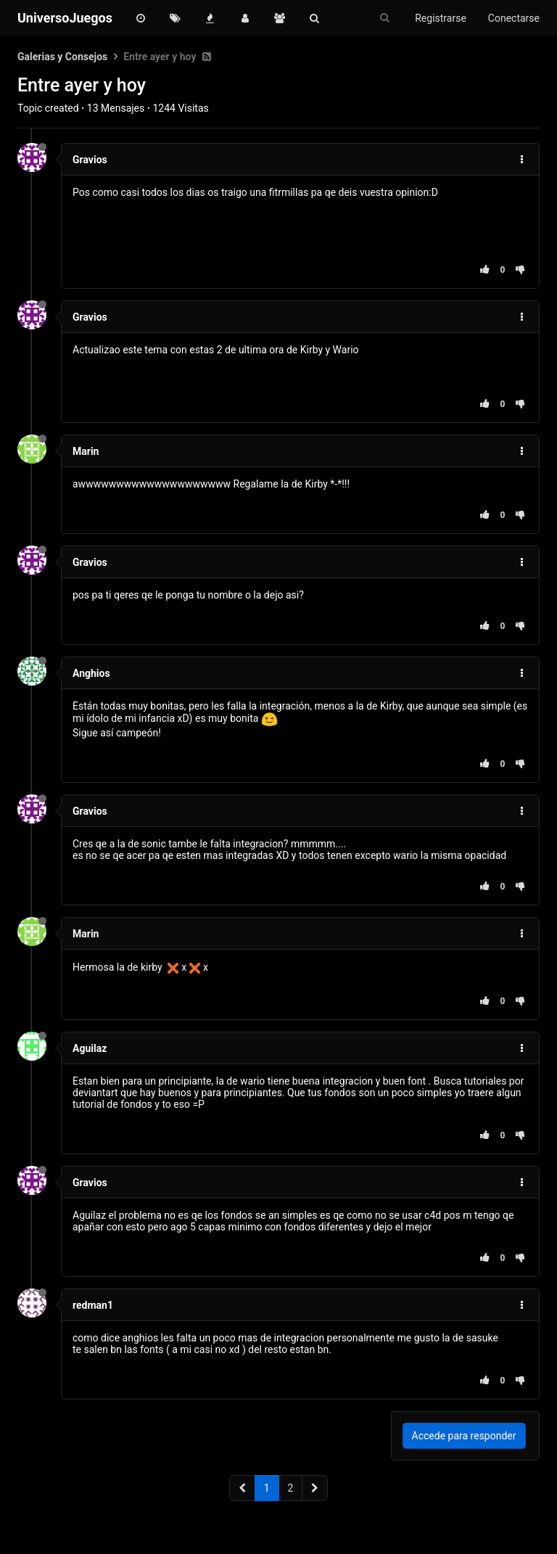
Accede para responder (464, 1436)
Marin (86, 451)
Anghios (91, 673)
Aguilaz (90, 1048)
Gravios (90, 159)
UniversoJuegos (64, 17)
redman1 (93, 1305)
